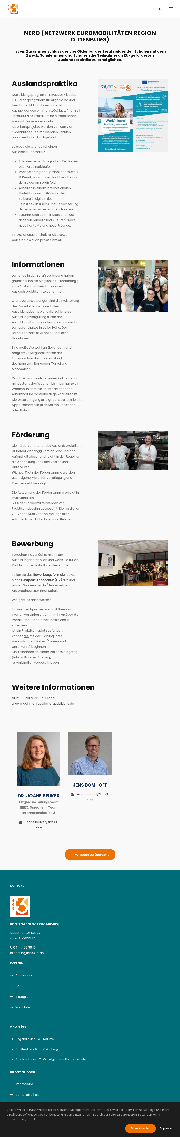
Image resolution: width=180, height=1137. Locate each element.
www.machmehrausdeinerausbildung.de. (43, 703)
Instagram (23, 996)
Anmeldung (24, 975)
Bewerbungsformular (49, 574)
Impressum (24, 1084)
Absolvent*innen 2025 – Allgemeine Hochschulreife (51, 1059)
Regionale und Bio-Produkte (35, 1039)
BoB (18, 986)
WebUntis (22, 1007)
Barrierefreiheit (27, 1094)
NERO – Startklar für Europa (33, 698)
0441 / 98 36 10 (23, 947)
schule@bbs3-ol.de (27, 953)
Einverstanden (140, 1128)
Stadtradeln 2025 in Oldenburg (37, 1049)
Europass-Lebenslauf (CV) (41, 580)
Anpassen (166, 1128)
